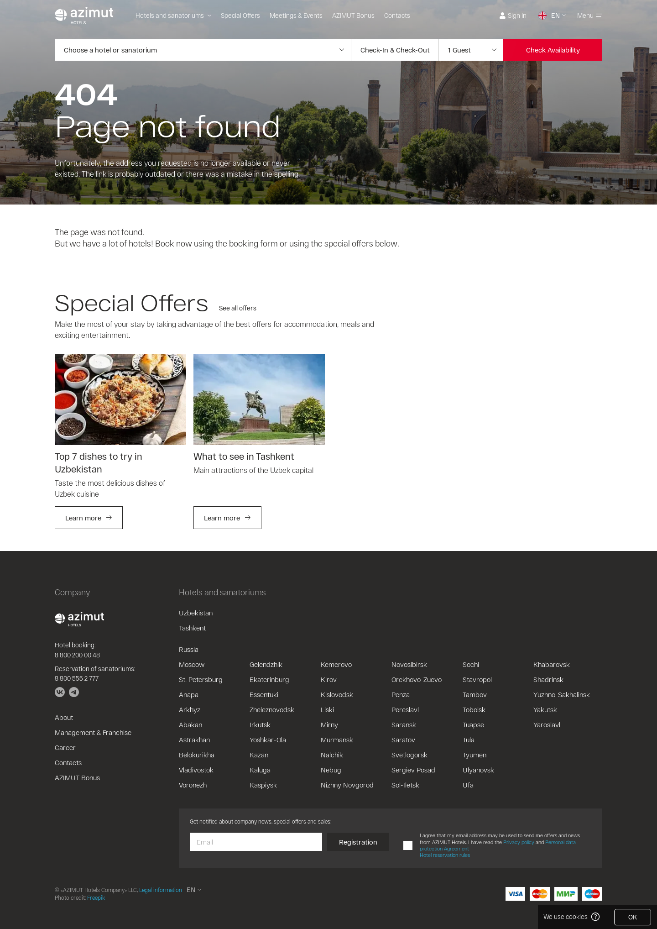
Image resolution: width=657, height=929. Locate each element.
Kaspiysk (263, 785)
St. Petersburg (201, 679)
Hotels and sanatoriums (173, 15)
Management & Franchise (93, 732)
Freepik (96, 897)
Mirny (329, 724)
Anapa (188, 694)
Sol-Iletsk (405, 785)
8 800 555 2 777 (77, 678)
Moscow (191, 664)
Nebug (331, 770)
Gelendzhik (266, 664)
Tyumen (474, 755)
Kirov (329, 679)
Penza (400, 694)
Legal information (160, 890)
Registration (358, 842)
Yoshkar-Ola (268, 739)
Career (65, 747)
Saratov (403, 739)
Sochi (471, 664)
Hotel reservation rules (445, 855)
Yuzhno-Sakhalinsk (561, 694)
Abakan (190, 724)
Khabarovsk (551, 664)
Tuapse (473, 724)
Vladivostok (196, 770)
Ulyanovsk (478, 770)
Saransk (403, 724)
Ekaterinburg (269, 679)
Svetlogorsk (409, 755)
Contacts (397, 15)
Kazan (259, 755)
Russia (188, 649)
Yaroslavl (546, 724)
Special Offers (240, 15)
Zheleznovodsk (272, 709)
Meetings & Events (296, 15)
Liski (327, 709)
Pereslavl (405, 709)
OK (632, 917)
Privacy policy (518, 842)
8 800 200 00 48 (77, 655)
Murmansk (337, 739)
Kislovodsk (337, 694)
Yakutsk (545, 709)
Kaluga (260, 770)
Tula (468, 739)
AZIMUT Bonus (353, 15)
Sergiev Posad (413, 770)
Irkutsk (260, 724)
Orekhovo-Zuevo (416, 679)
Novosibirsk (409, 664)
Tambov (475, 694)
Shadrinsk (548, 679)
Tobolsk (474, 709)
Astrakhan (194, 739)
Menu (589, 15)
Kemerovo (336, 664)
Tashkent (192, 628)
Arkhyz (189, 709)
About (64, 717)
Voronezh (193, 785)
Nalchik (332, 755)
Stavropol (477, 679)
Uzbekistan (196, 613)
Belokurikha (196, 755)
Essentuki (264, 694)
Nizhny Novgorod (347, 785)
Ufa (468, 785)
